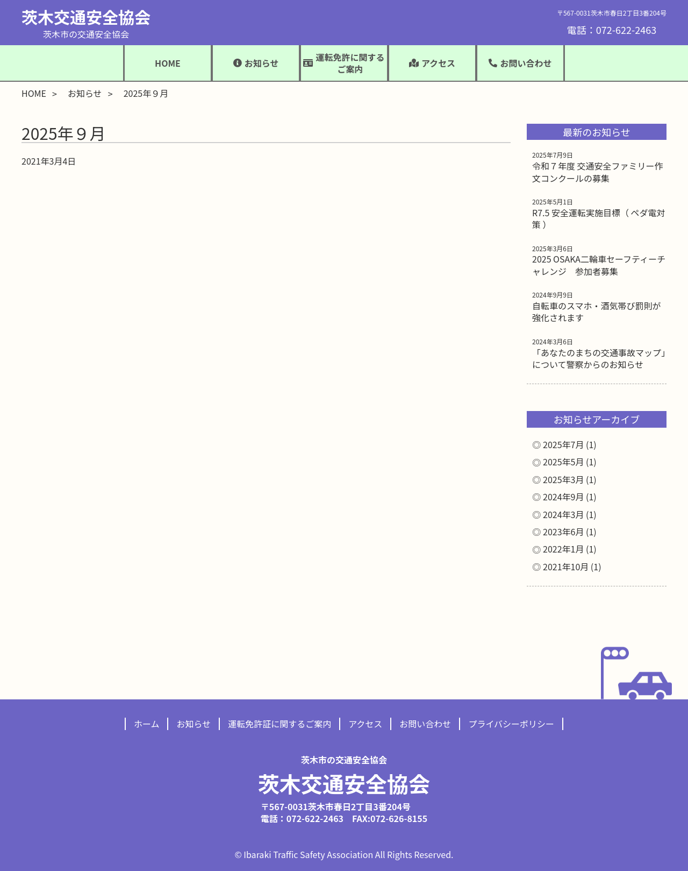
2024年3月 (563, 514)
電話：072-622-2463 (611, 30)
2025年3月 (563, 479)
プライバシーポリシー (511, 723)
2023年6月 (563, 531)
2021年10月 (566, 566)
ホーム (147, 723)
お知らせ (85, 93)
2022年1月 (563, 548)
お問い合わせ (425, 723)
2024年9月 (563, 496)
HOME (168, 62)
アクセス (365, 723)
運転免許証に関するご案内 (279, 723)
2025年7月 (563, 444)
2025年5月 (563, 461)
